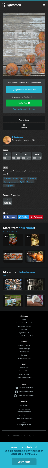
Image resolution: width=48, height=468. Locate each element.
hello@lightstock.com (24, 425)
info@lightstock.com (24, 412)
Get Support (24, 405)
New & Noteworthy (24, 358)
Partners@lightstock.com (24, 418)
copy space (9, 185)
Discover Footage (24, 348)
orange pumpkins (11, 182)
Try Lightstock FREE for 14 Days (24, 89)
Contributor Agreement (24, 377)
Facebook (10, 217)
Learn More (24, 461)
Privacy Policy (24, 371)
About (24, 319)
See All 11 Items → (10, 231)
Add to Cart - (24, 103)
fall (22, 182)
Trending (24, 355)
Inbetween (18, 137)
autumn (30, 182)
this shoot (26, 227)
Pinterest (36, 217)
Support (24, 329)
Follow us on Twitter (26, 388)
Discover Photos (24, 345)
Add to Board (24, 119)
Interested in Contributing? (24, 336)
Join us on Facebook (26, 391)
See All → (7, 275)
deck (23, 178)
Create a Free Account (24, 323)
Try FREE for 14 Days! (24, 326)
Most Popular (24, 352)
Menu (44, 5)
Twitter (23, 217)
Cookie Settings (24, 374)
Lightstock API (24, 333)
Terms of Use (24, 367)
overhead (32, 178)
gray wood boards (11, 178)
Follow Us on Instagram (26, 395)
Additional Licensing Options (24, 109)
